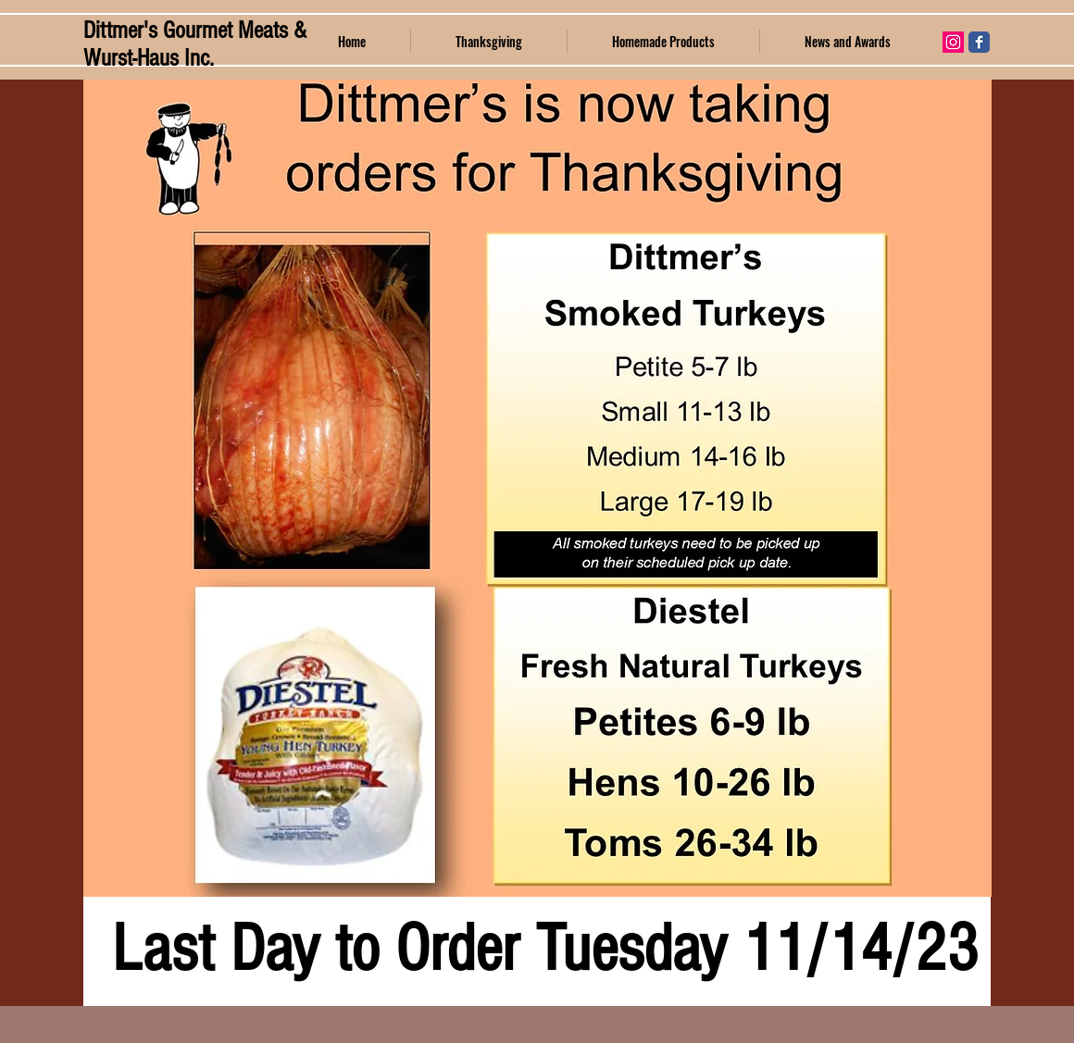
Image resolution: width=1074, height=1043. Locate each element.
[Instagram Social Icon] (953, 42)
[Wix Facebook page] (979, 42)
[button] (663, 41)
